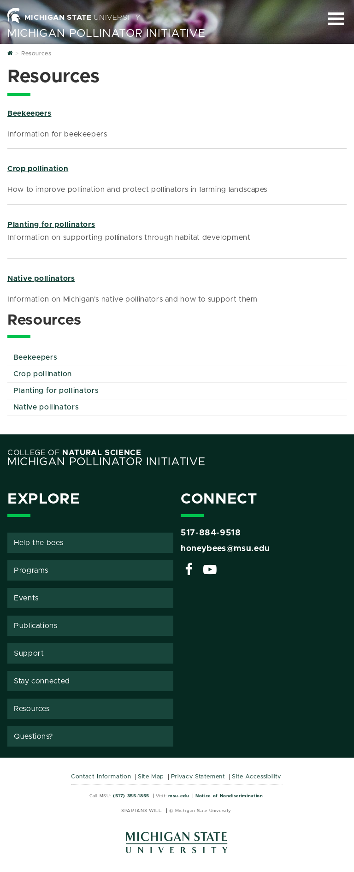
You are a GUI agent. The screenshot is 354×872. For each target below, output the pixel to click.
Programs (31, 570)
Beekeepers (29, 113)
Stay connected (42, 681)
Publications (36, 625)
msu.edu (178, 796)
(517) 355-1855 (131, 796)
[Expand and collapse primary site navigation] (336, 18)
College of (74, 453)
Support (29, 653)
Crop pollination (37, 168)
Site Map (151, 777)
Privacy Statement (198, 777)
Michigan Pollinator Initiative (106, 33)
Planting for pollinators (51, 224)
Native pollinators (41, 278)
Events (26, 598)
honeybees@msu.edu (225, 549)
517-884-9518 (211, 533)
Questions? (33, 736)
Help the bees (38, 542)
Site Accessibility (256, 777)
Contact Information (101, 777)
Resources (32, 708)
